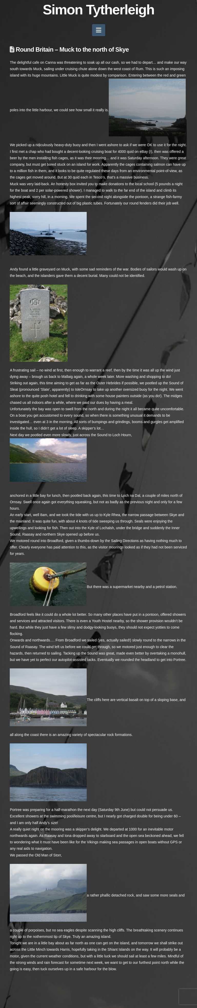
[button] (98, 30)
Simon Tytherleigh (98, 9)
